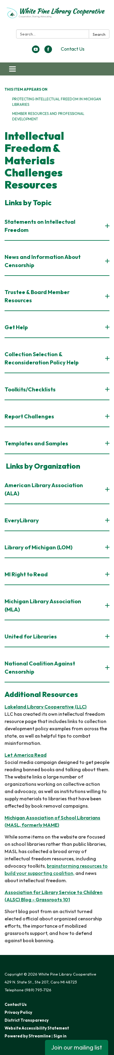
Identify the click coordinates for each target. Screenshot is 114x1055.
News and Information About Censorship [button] (43, 261)
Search (99, 34)
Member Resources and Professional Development (48, 116)
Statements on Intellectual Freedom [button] (40, 225)
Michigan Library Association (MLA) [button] (43, 605)
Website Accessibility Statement (37, 1028)
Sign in (60, 1035)
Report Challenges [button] (30, 416)
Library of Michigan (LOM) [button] (39, 547)
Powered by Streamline (28, 1035)
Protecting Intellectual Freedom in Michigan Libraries (56, 102)
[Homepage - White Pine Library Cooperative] (57, 15)
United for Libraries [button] (31, 636)
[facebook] (48, 51)
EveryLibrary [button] (22, 520)
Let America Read (26, 755)
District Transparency (27, 1020)
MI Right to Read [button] (27, 574)
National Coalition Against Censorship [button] (40, 667)
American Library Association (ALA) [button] (44, 489)
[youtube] (36, 51)
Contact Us (73, 49)
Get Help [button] (17, 327)
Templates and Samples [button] (37, 443)
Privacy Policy (18, 1012)
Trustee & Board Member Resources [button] (37, 296)
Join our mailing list (76, 1047)
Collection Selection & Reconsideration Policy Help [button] (42, 358)
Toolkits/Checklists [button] (31, 389)
